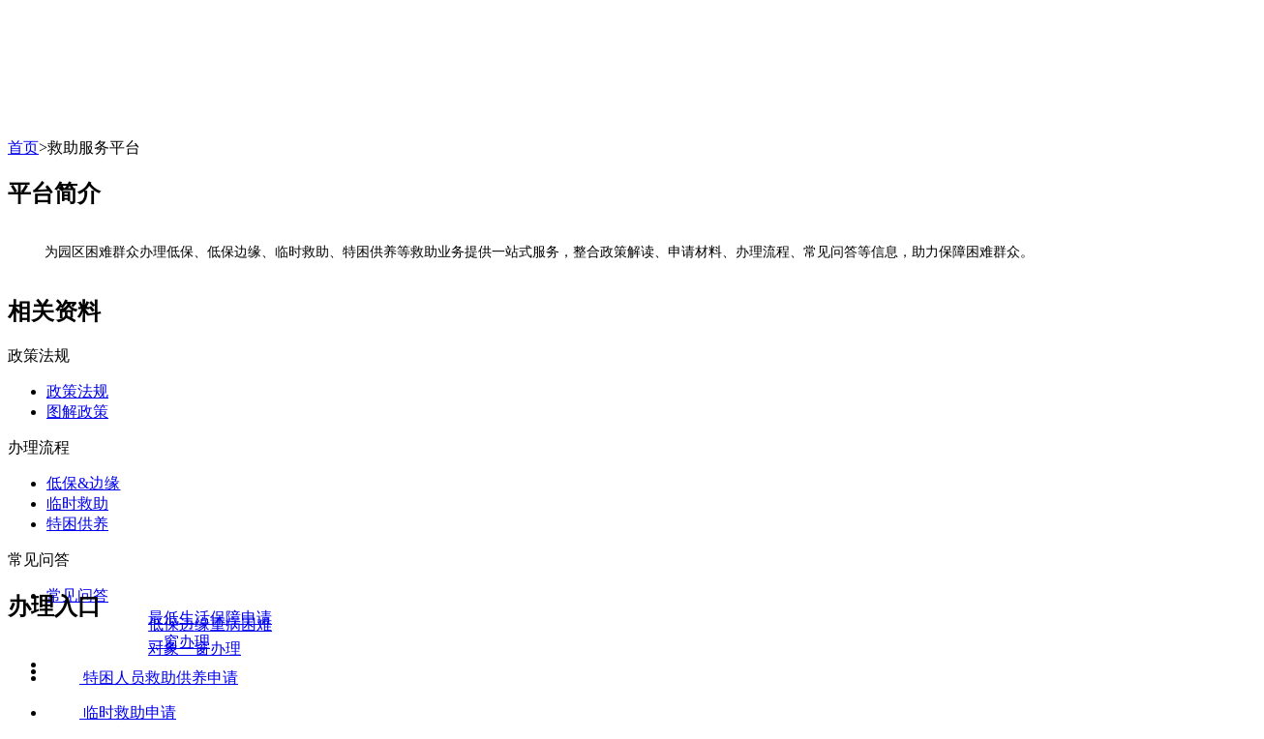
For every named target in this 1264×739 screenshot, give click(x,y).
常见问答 (39, 559)
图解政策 (77, 411)
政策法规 (39, 355)
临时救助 (77, 503)
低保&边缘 (83, 483)
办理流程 (39, 447)
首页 (23, 147)
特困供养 (77, 524)
